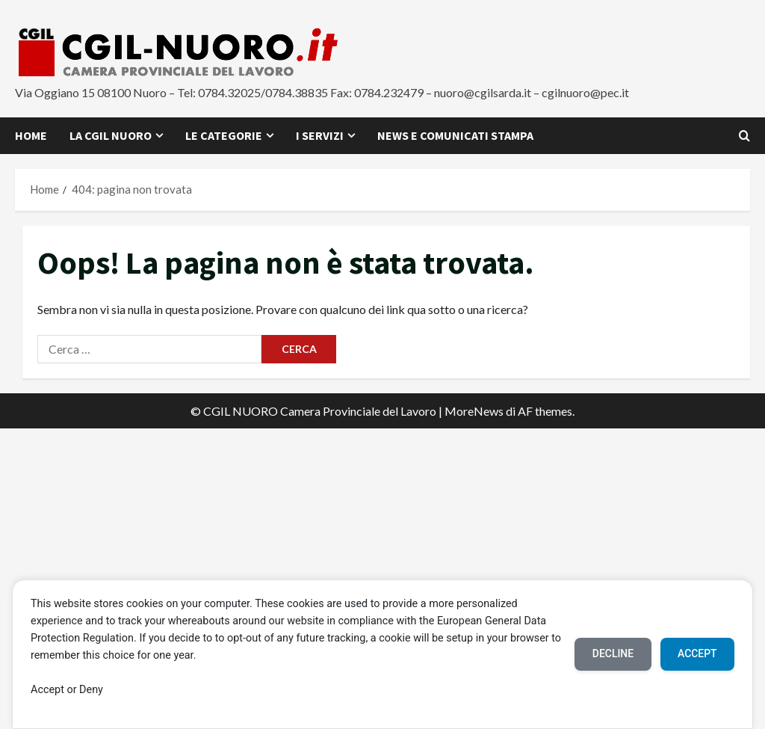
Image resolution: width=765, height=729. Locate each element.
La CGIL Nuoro (110, 135)
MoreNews (474, 411)
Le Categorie (223, 135)
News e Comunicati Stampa (455, 135)
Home (31, 135)
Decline (612, 653)
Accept (696, 653)
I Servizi (320, 135)
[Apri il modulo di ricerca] (744, 135)
